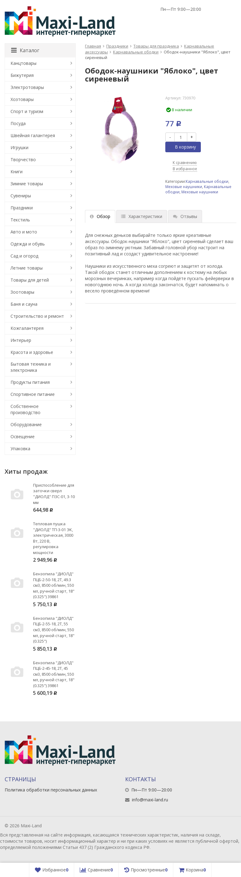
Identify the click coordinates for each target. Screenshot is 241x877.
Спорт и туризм (27, 111)
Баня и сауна (24, 304)
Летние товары (27, 268)
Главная (93, 46)
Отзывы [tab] (185, 216)
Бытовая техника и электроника (31, 367)
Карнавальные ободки (136, 52)
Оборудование (26, 424)
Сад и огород (24, 256)
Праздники (117, 46)
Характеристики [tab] (141, 216)
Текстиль (20, 220)
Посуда (18, 123)
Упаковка (20, 448)
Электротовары (27, 87)
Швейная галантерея (33, 135)
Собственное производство (25, 409)
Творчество (23, 159)
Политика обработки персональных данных (51, 790)
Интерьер (21, 340)
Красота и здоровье (32, 352)
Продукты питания (30, 382)
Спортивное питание (33, 394)
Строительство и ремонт (37, 316)
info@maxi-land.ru (150, 800)
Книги (17, 171)
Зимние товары (27, 184)
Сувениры (21, 196)
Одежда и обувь (28, 244)
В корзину (182, 147)
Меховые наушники (183, 186)
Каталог (25, 50)
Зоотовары (22, 292)
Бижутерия (22, 75)
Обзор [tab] (100, 216)
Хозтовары (22, 99)
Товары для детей (30, 280)
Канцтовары (23, 63)
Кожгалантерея (27, 328)
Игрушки (19, 147)
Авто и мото (24, 232)
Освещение (23, 436)
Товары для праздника (156, 46)
